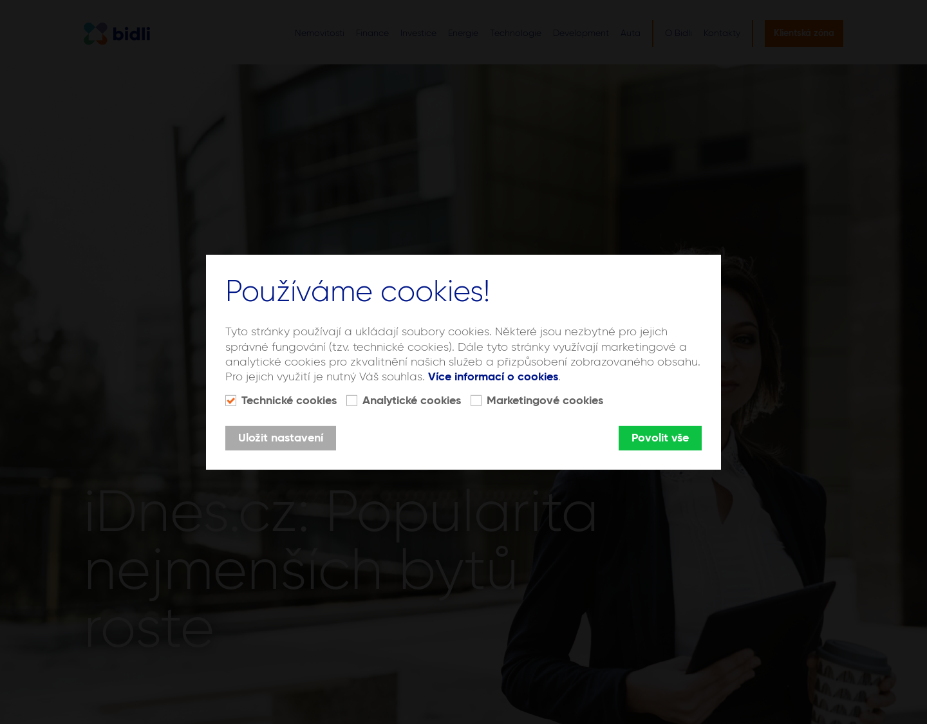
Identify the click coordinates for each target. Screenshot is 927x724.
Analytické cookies (411, 401)
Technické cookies (289, 401)
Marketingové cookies (545, 401)
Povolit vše (660, 438)
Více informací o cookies (493, 377)
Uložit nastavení (280, 438)
